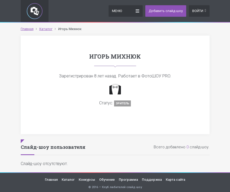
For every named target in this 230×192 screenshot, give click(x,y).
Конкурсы (87, 180)
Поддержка (152, 180)
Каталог (68, 180)
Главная (51, 180)
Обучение (107, 180)
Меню (125, 10)
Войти (199, 11)
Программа (128, 180)
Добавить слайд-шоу (166, 11)
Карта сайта (175, 180)
